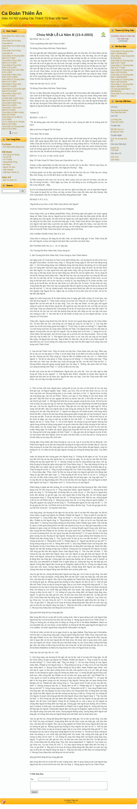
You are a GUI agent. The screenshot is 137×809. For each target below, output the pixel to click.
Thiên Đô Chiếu (117, 122)
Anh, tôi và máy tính (119, 139)
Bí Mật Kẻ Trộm (117, 132)
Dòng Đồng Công (10, 162)
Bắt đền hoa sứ (117, 129)
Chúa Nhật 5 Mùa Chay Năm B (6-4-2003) (11, 104)
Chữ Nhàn (115, 160)
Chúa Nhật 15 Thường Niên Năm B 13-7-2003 (13, 80)
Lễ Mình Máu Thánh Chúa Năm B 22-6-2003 (12, 99)
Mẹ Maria (7, 164)
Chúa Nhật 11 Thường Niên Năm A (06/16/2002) (122, 85)
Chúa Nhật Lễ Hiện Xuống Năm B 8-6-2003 (12, 113)
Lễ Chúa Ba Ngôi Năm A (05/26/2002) (121, 90)
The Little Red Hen (118, 112)
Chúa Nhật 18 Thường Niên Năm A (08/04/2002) (122, 76)
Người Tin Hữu (9, 167)
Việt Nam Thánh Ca (11, 172)
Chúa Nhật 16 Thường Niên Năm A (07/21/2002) (122, 71)
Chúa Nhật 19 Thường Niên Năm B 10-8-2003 (13, 127)
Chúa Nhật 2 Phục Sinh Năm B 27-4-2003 (11, 85)
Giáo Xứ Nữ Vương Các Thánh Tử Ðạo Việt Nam (35, 18)
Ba (112, 141)
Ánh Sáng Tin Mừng (11, 155)
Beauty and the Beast (119, 110)
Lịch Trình (60, 25)
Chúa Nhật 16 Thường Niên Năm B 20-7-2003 (122, 62)
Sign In (132, 25)
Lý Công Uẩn (116, 119)
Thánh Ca (6, 25)
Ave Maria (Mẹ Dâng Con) (13, 147)
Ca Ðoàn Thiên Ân (22, 13)
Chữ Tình (114, 157)
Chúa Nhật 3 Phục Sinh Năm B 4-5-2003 (11, 94)
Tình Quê (114, 150)
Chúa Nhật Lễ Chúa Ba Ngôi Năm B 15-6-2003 (13, 90)
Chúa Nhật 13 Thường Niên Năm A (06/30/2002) (122, 52)
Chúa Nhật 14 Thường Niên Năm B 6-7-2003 (13, 57)
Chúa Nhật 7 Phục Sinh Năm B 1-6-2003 (11, 109)
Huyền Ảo (115, 148)
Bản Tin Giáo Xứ (10, 180)
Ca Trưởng (7, 159)
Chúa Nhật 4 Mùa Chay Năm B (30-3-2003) (11, 76)
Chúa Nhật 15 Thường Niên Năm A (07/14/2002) (122, 80)
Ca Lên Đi (7, 157)
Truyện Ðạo (17, 25)
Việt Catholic (8, 170)
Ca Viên (69, 25)
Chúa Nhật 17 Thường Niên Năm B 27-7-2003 (122, 66)
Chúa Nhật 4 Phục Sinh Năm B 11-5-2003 (11, 61)
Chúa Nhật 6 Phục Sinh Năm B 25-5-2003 (11, 66)
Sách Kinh (39, 25)
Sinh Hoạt (50, 25)
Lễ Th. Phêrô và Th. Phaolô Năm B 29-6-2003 (13, 123)
